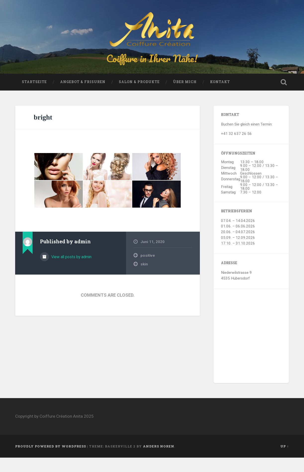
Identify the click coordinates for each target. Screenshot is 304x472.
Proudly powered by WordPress (50, 460)
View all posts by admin (70, 271)
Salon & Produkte (139, 96)
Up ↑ (284, 460)
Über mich (185, 96)
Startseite (34, 96)
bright (43, 131)
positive (147, 270)
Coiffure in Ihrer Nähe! (152, 65)
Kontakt (220, 96)
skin (144, 278)
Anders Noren (158, 460)
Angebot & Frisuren (82, 96)
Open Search (284, 96)
